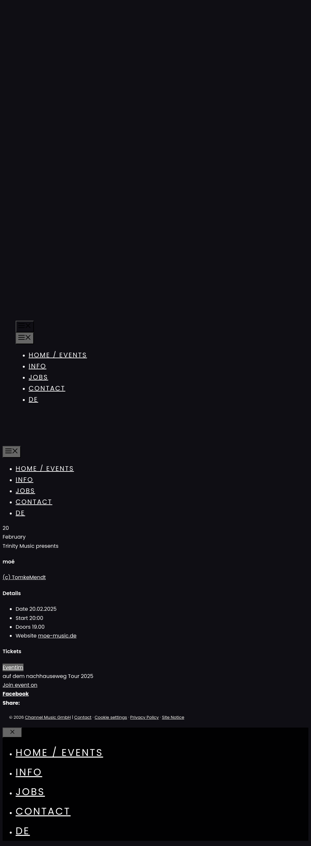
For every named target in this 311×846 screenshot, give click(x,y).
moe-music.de (57, 635)
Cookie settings (111, 717)
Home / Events (58, 355)
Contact (47, 388)
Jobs (38, 377)
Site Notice (173, 717)
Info (37, 366)
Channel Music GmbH (48, 717)
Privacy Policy (144, 717)
